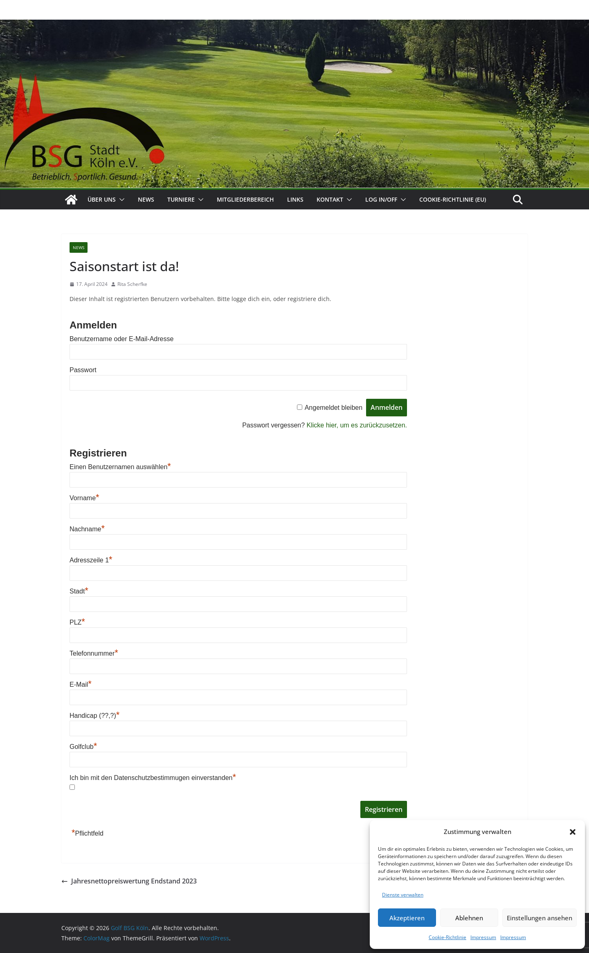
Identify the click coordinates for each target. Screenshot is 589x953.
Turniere (181, 199)
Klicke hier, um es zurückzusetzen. (357, 425)
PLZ (77, 622)
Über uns (102, 199)
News (146, 199)
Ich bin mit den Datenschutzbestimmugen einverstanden (153, 777)
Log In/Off (381, 199)
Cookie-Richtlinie (447, 937)
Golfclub (83, 746)
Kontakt (330, 199)
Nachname (87, 529)
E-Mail (81, 684)
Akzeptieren (407, 918)
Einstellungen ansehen (539, 918)
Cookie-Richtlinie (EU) (452, 199)
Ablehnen (469, 918)
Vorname (84, 497)
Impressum (483, 937)
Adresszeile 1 (91, 560)
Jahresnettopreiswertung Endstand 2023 (129, 881)
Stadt (79, 591)
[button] (573, 832)
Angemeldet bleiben (333, 407)
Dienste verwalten (402, 894)
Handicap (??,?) (94, 715)
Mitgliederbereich (245, 199)
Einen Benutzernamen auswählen (120, 466)
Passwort (83, 369)
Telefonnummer (94, 653)
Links (295, 199)
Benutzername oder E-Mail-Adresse (121, 338)
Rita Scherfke (132, 284)
